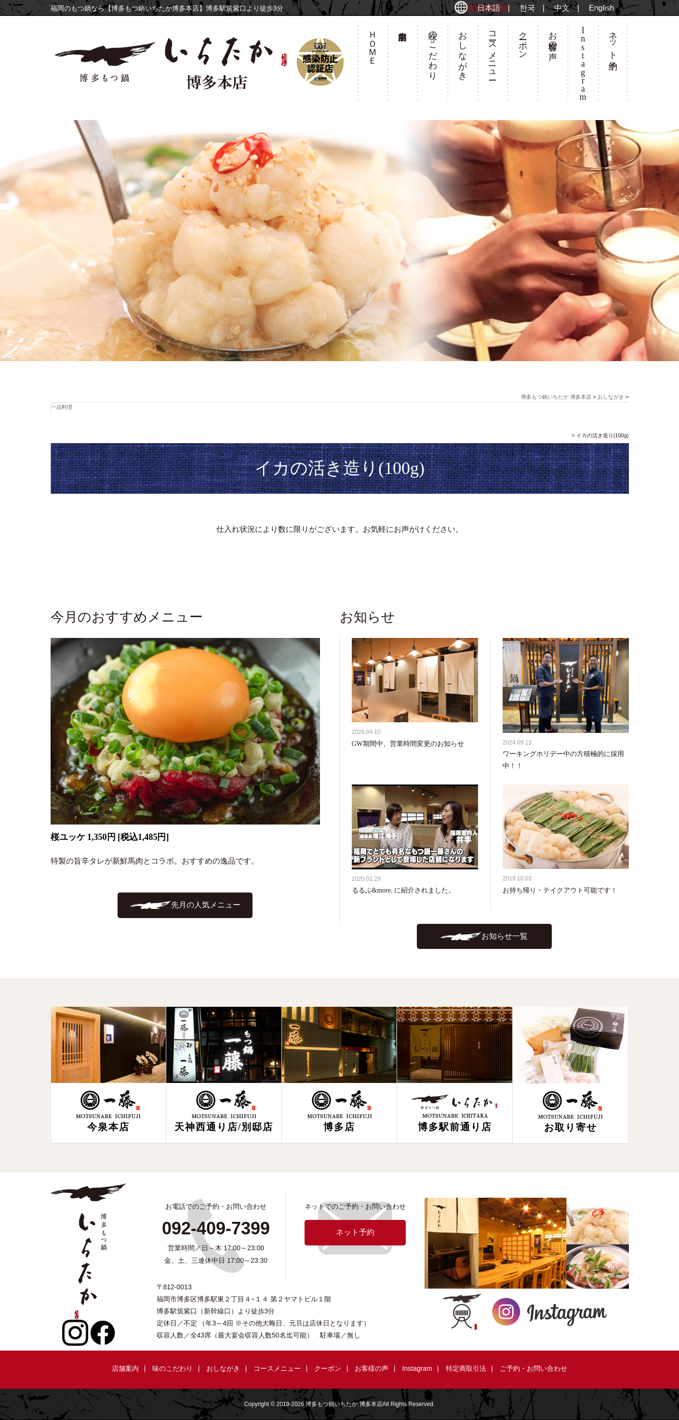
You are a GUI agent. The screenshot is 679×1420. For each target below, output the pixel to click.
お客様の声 (553, 36)
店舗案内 (402, 66)
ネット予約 (613, 40)
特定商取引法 (466, 1368)
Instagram (417, 1368)
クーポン (523, 40)
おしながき (462, 51)
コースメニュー (492, 51)
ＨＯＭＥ (372, 43)
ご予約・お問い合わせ (533, 1368)
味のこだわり (433, 51)
